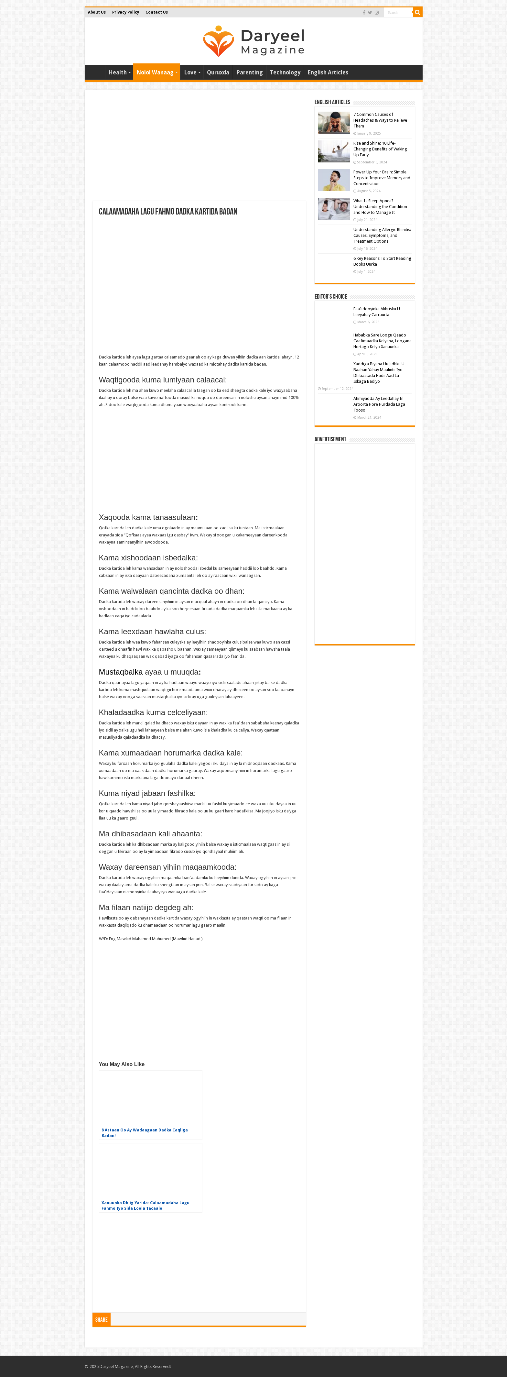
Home (96, 72)
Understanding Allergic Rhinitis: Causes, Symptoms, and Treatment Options (382, 235)
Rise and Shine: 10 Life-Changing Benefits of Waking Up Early (380, 149)
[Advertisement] (199, 149)
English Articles (327, 72)
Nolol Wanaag (155, 72)
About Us (97, 12)
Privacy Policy (125, 12)
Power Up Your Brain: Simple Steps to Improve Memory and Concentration (381, 178)
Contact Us (157, 12)
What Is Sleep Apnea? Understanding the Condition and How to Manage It (380, 206)
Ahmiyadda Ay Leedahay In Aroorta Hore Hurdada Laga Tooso (379, 404)
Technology (285, 72)
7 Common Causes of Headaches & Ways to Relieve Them (380, 120)
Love (190, 72)
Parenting (249, 72)
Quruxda (218, 72)
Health (118, 72)
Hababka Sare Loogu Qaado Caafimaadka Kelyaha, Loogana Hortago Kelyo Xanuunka (382, 341)
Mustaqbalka (121, 671)
